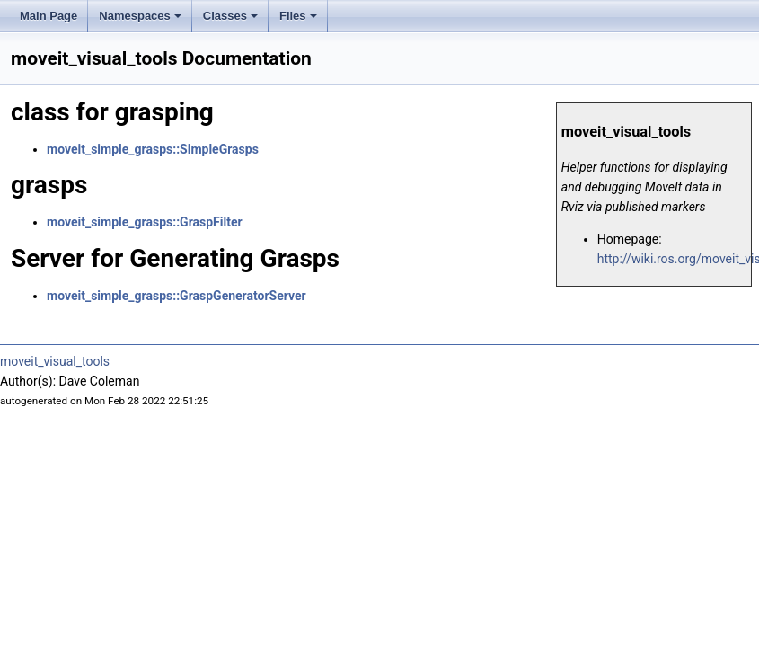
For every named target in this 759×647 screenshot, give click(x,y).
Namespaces (141, 20)
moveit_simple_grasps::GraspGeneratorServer (176, 295)
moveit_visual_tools (55, 361)
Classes (231, 20)
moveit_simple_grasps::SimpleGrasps (153, 149)
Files (299, 20)
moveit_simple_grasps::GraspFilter (145, 222)
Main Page (48, 15)
